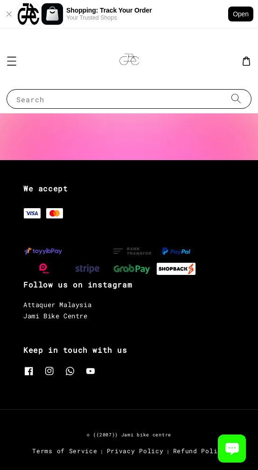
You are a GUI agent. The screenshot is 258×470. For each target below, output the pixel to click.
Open (241, 14)
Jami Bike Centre (55, 315)
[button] (11, 61)
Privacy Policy (135, 451)
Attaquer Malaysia (57, 304)
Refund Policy (199, 451)
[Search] (236, 99)
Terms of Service (64, 451)
